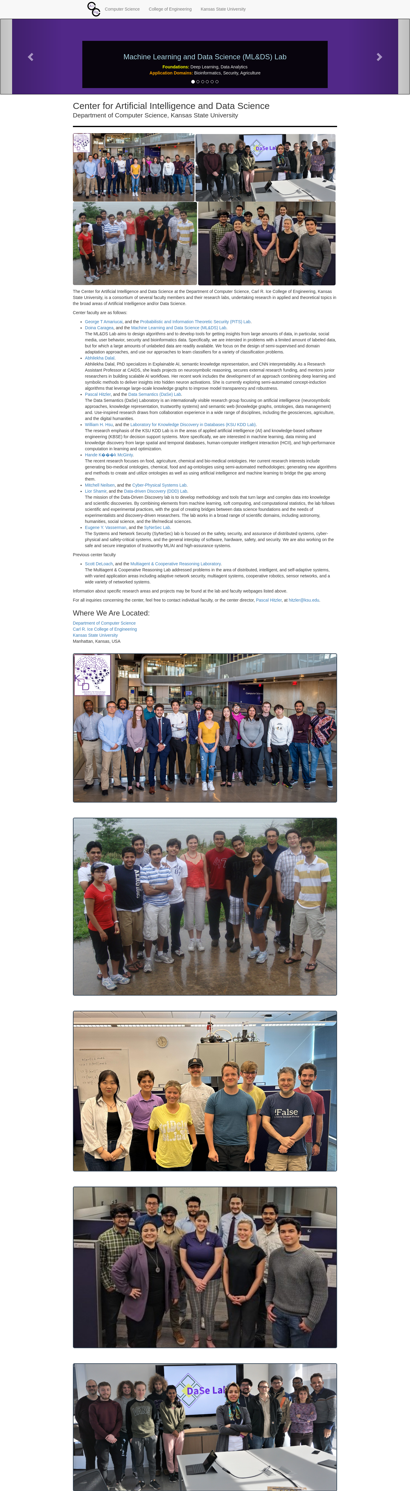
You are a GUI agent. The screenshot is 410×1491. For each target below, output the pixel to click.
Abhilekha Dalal (99, 358)
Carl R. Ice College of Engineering (105, 629)
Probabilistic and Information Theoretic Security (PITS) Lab (195, 321)
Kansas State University (223, 9)
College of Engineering (170, 9)
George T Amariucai (104, 321)
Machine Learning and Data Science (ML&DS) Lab (178, 327)
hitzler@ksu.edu (304, 600)
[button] (31, 56)
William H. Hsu (99, 424)
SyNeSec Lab (157, 527)
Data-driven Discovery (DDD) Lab (155, 491)
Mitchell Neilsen (100, 485)
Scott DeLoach (99, 563)
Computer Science (122, 9)
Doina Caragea (99, 327)
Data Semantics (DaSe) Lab (154, 394)
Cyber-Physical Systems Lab (159, 485)
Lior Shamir (96, 491)
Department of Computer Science (104, 623)
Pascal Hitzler (98, 394)
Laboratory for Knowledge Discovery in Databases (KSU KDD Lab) (193, 424)
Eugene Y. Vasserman (105, 527)
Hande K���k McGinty (109, 454)
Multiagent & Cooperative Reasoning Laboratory (175, 563)
